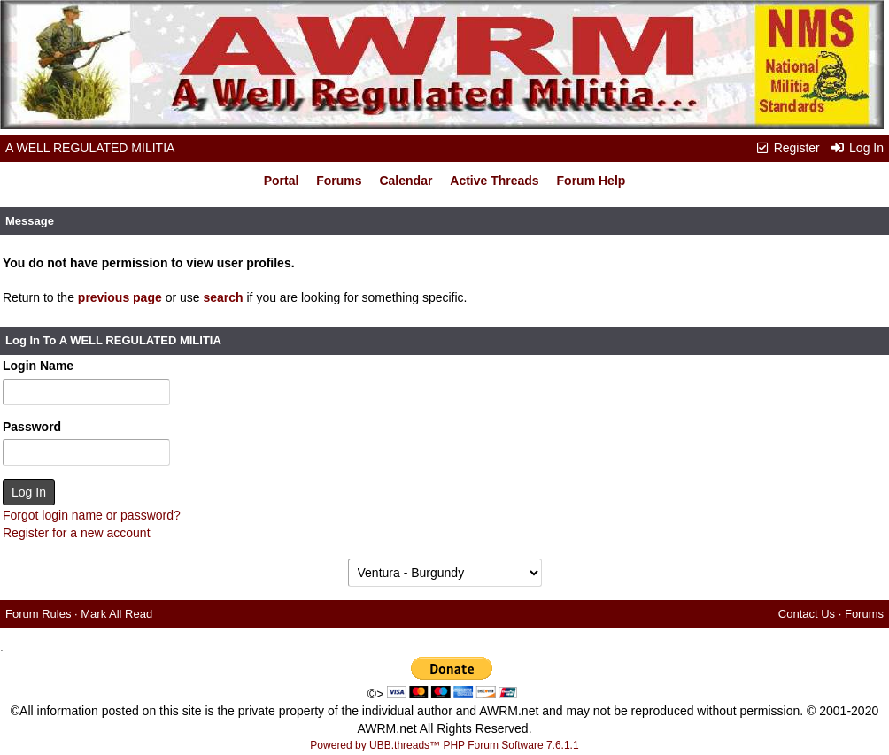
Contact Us (806, 613)
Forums (338, 180)
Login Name (38, 365)
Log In (857, 148)
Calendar (405, 180)
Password (32, 427)
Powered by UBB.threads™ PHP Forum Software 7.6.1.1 (444, 745)
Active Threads (494, 180)
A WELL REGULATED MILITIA (89, 148)
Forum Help (591, 180)
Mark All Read (116, 613)
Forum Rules (38, 613)
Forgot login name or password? (92, 515)
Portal (281, 180)
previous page (120, 297)
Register (787, 148)
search (223, 297)
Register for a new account (77, 533)
